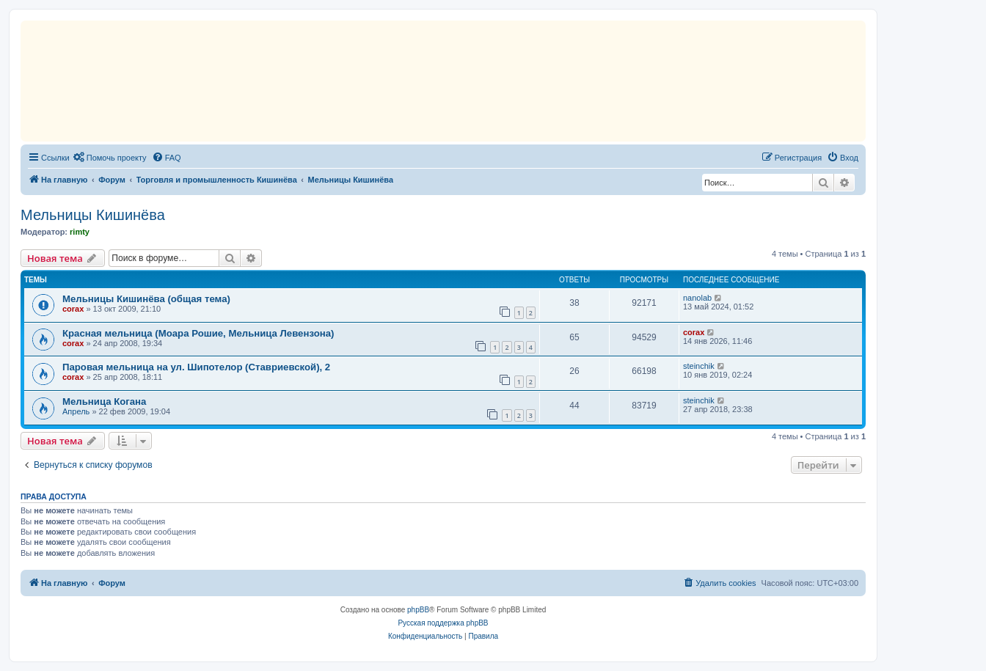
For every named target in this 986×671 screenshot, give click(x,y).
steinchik (699, 366)
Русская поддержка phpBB (443, 623)
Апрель (76, 411)
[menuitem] (110, 157)
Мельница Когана (104, 401)
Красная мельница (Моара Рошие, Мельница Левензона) (198, 333)
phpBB (418, 610)
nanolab (697, 297)
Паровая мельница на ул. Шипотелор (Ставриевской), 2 (196, 367)
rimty (80, 231)
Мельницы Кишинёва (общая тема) (146, 298)
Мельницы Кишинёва (93, 215)
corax (73, 308)
